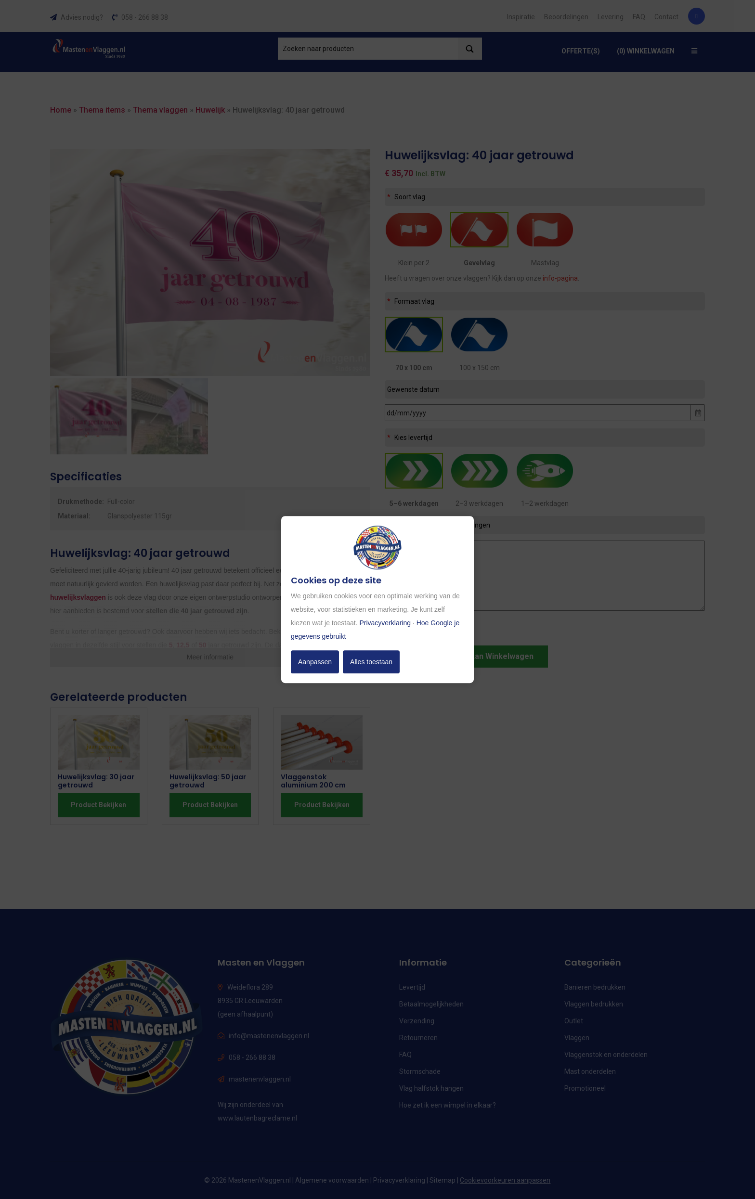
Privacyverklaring (385, 623)
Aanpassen (315, 662)
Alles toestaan (371, 662)
